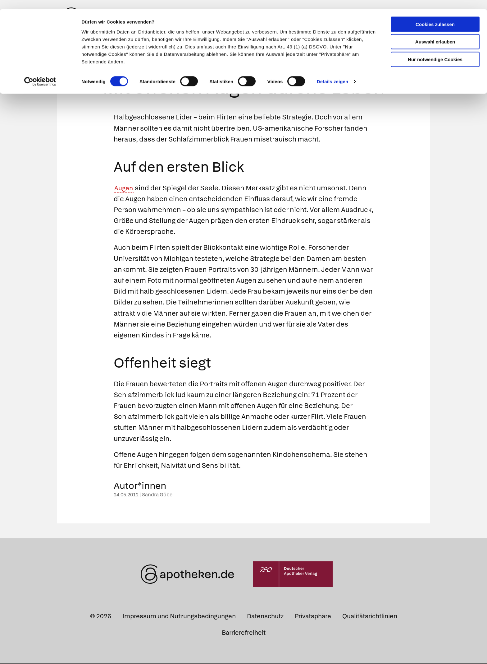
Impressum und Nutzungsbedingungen (179, 617)
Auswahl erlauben (435, 32)
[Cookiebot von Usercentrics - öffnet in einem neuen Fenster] (40, 72)
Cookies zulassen (435, 15)
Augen (124, 188)
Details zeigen (332, 72)
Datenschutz (265, 617)
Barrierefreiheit (244, 633)
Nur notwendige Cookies (435, 50)
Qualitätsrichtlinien (369, 617)
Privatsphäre (313, 617)
